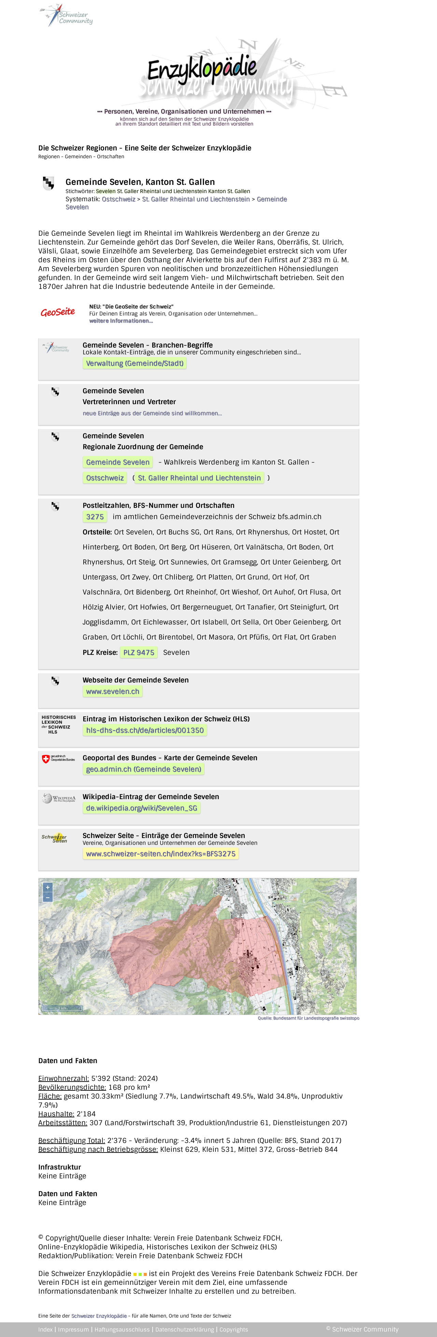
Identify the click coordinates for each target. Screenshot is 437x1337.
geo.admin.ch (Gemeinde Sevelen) (143, 769)
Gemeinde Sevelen (118, 462)
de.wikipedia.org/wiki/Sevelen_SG (141, 808)
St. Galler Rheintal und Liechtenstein (196, 199)
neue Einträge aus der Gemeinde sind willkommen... (152, 413)
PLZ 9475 (138, 652)
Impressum (73, 1329)
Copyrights (234, 1329)
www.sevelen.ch (112, 691)
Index (45, 1329)
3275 (95, 516)
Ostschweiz (118, 199)
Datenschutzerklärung (184, 1329)
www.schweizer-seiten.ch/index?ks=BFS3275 (161, 853)
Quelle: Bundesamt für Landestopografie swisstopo (308, 1018)
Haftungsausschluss (122, 1329)
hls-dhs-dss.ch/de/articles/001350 (145, 730)
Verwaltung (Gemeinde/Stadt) (134, 363)
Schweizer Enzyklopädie (99, 1316)
